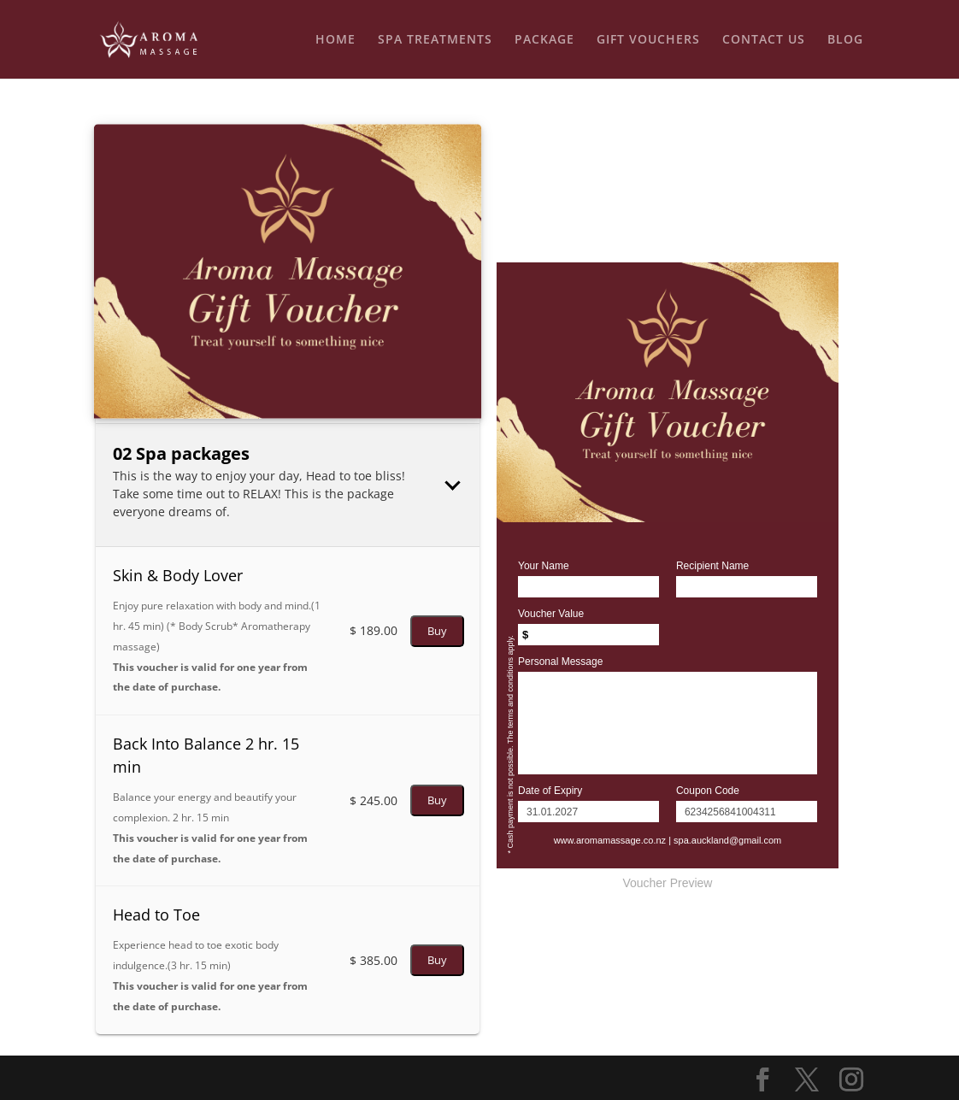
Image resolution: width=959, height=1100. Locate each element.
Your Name (543, 566)
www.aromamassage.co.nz (610, 840)
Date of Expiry (550, 791)
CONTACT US (763, 40)
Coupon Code (707, 791)
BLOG (845, 40)
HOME (335, 40)
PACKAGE (544, 40)
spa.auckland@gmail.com (727, 840)
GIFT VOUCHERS (648, 40)
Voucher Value (551, 614)
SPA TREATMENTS (435, 40)
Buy (437, 630)
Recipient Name (712, 566)
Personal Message (560, 662)
